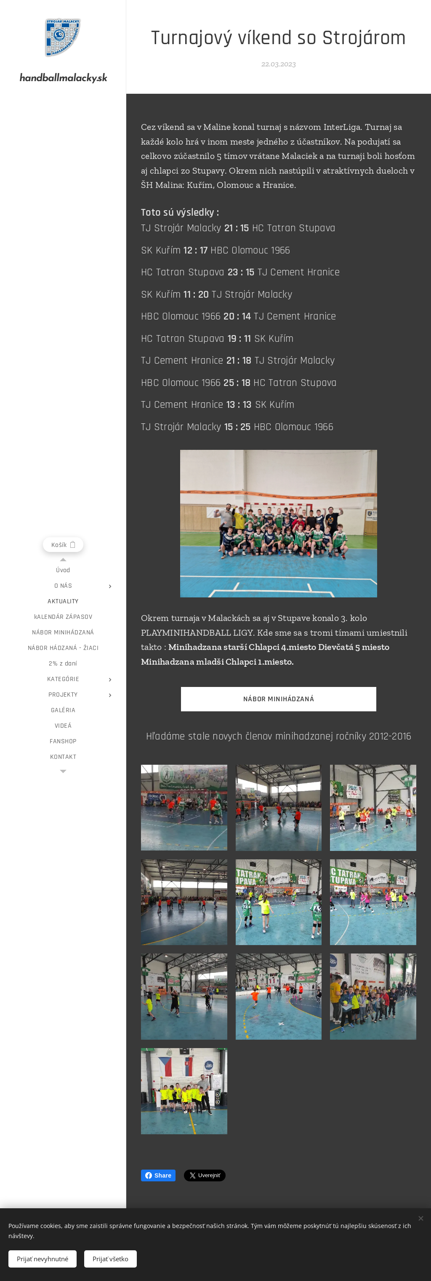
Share (158, 1175)
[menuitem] (63, 570)
